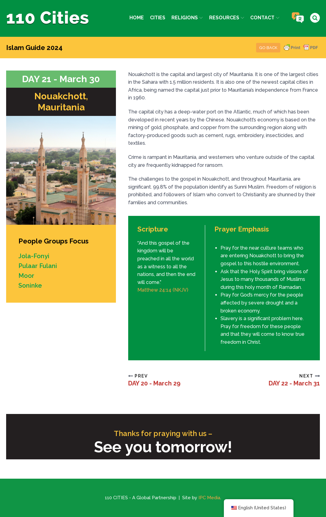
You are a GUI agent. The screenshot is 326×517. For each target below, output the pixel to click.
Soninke (30, 285)
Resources (226, 18)
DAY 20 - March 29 (154, 383)
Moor (26, 275)
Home (136, 18)
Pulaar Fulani (37, 266)
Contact (264, 18)
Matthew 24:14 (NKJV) (162, 290)
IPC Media (209, 497)
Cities (157, 18)
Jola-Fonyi (33, 256)
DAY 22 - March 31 (294, 383)
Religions (187, 18)
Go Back (268, 47)
